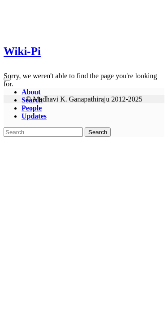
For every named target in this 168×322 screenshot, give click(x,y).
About (31, 92)
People (32, 108)
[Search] (43, 132)
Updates (34, 116)
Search (97, 132)
